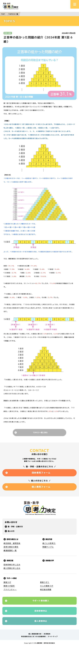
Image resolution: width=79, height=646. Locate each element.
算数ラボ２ (44, 582)
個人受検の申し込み (12, 568)
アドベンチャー (10, 589)
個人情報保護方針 (35, 634)
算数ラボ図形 (9, 586)
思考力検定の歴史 (11, 547)
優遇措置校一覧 (10, 550)
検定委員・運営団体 (12, 543)
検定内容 (48, 539)
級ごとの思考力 (48, 543)
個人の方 (11, 531)
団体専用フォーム (41, 472)
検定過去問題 (45, 589)
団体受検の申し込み (12, 564)
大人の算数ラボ (46, 586)
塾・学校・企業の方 (15, 527)
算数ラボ (7, 582)
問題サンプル (48, 547)
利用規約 (47, 634)
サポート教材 (12, 578)
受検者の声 (49, 560)
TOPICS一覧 (13, 14)
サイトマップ (53, 636)
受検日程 (10, 560)
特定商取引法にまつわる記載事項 (33, 636)
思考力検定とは (12, 539)
